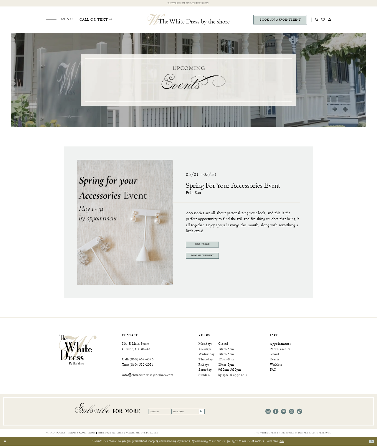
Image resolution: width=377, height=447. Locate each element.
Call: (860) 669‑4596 (137, 360)
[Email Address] (211, 412)
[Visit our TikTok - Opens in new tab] (299, 412)
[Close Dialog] (6, 442)
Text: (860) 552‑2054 (137, 365)
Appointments (280, 345)
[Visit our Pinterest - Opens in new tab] (283, 412)
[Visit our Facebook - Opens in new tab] (275, 412)
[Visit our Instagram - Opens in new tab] (268, 412)
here (282, 442)
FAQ (273, 371)
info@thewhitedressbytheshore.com (147, 376)
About (274, 355)
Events (274, 360)
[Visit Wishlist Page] (323, 20)
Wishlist (276, 365)
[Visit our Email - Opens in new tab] (291, 412)
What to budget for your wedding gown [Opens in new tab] (188, 3)
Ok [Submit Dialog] (370, 442)
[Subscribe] (233, 412)
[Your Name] (165, 412)
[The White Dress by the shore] (189, 20)
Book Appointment (212, 261)
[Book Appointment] (280, 21)
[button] (59, 21)
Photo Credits (280, 350)
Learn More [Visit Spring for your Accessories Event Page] (212, 247)
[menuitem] (59, 21)
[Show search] (317, 20)
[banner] (78, 350)
